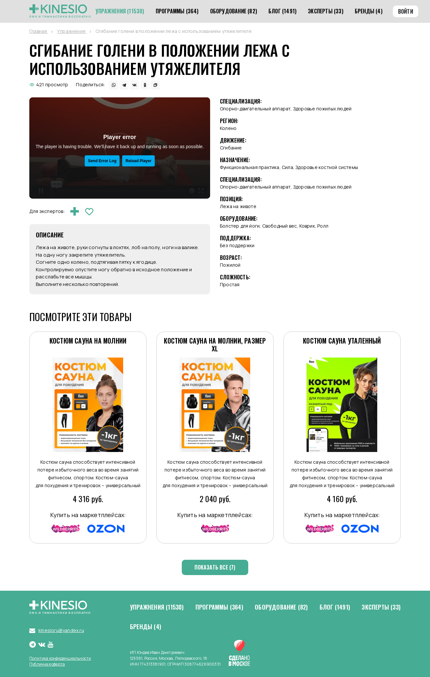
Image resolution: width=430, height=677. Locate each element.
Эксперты (381, 607)
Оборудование (281, 607)
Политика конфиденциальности (60, 658)
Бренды (145, 626)
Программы (219, 607)
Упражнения (157, 607)
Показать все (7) (214, 567)
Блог (335, 607)
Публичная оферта (47, 664)
